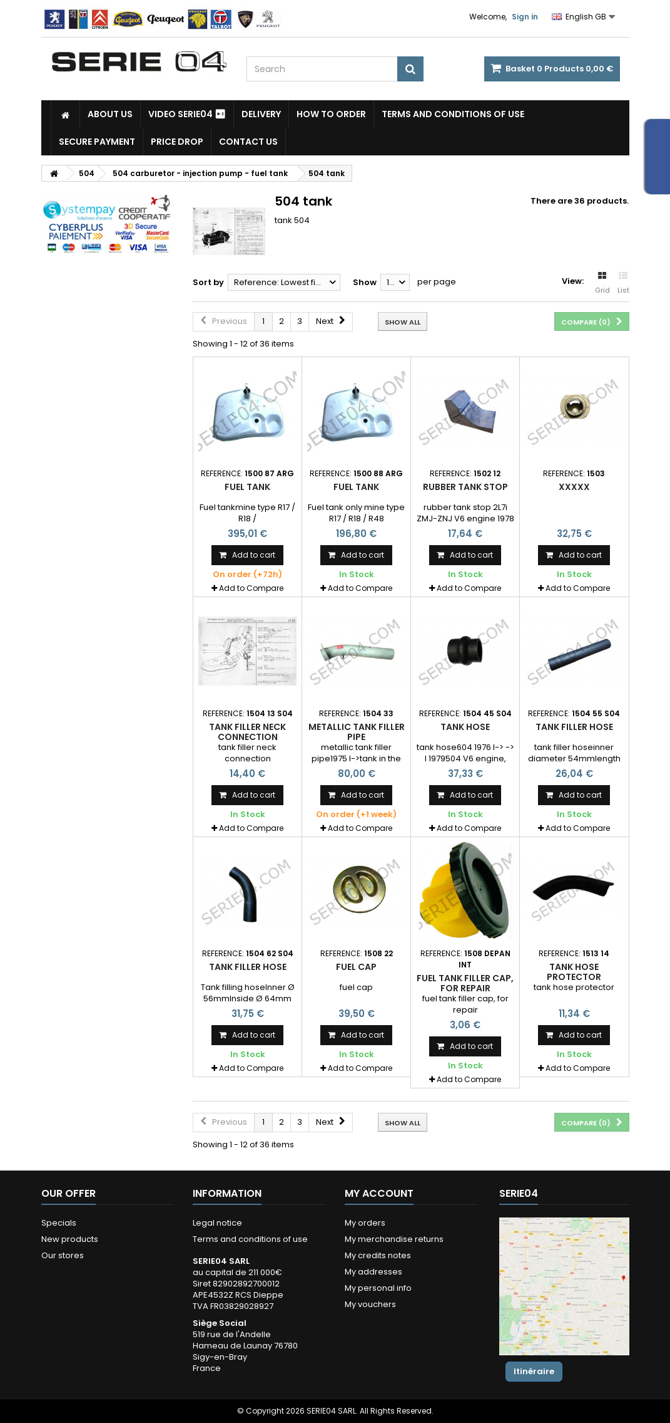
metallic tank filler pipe (356, 732)
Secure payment (97, 141)
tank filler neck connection (247, 732)
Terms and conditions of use (453, 114)
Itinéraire (534, 1371)
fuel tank (247, 487)
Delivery (261, 114)
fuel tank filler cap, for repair (465, 983)
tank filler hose (574, 727)
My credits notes (378, 1255)
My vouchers (370, 1304)
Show (365, 282)
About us (110, 114)
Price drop (177, 141)
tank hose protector (574, 972)
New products (69, 1239)
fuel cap (356, 967)
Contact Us (248, 141)
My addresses (373, 1272)
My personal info (378, 1288)
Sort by (208, 282)
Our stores (62, 1255)
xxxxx (574, 487)
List (623, 283)
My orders (365, 1223)
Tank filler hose (248, 967)
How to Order (331, 114)
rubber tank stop (465, 487)
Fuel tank (356, 487)
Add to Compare (251, 588)
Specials (58, 1223)
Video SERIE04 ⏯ (187, 114)
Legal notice (217, 1223)
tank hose (465, 727)
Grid (602, 283)
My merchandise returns (394, 1239)
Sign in (525, 16)
